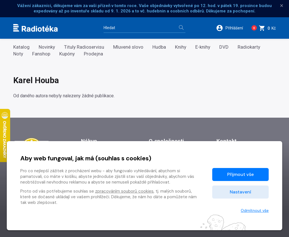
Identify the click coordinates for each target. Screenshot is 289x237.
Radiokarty (249, 47)
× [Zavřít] (281, 6)
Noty (18, 53)
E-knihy (202, 47)
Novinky (47, 47)
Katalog (21, 47)
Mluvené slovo (128, 47)
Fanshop (41, 53)
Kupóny (67, 53)
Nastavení (240, 192)
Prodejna (93, 53)
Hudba (159, 47)
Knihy (180, 47)
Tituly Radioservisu (84, 47)
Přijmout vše (240, 174)
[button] (231, 28)
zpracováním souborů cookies (124, 191)
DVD (224, 47)
